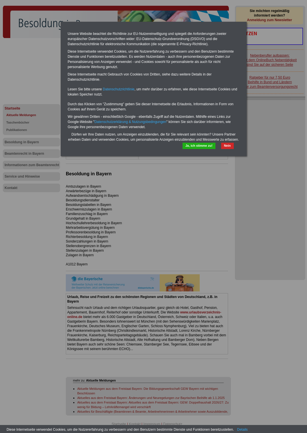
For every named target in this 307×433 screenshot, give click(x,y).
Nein (227, 145)
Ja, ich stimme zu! (199, 145)
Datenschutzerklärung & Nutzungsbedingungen (130, 122)
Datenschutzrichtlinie (118, 89)
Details (242, 430)
